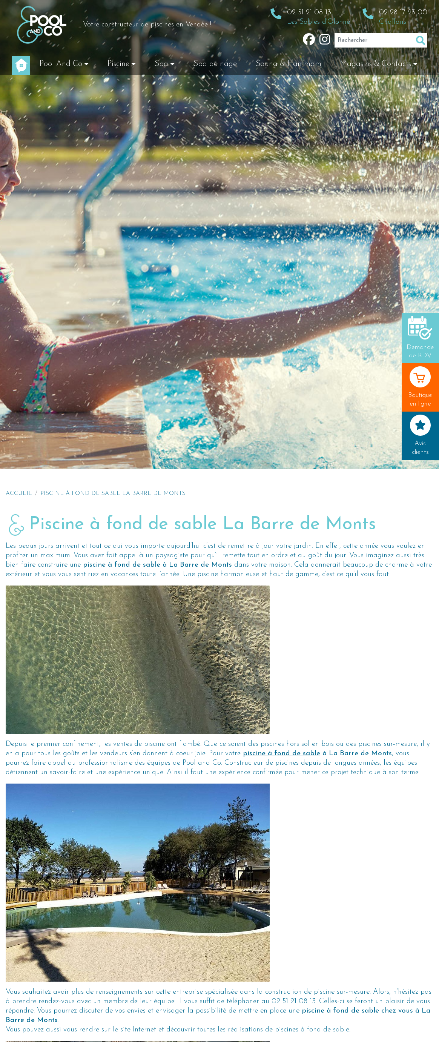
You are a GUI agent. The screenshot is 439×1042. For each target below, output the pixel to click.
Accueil (19, 493)
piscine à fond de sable (281, 753)
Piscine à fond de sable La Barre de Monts (113, 493)
